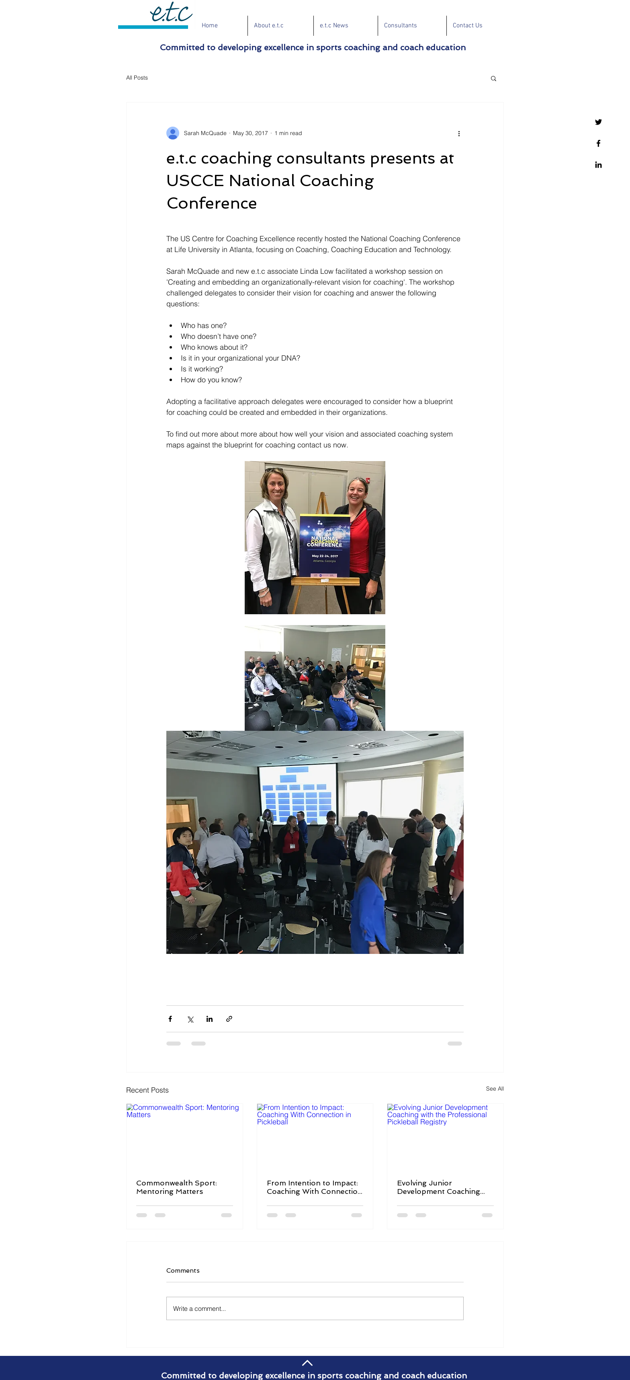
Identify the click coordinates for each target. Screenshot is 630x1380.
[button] (493, 78)
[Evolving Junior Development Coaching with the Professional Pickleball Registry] (445, 1136)
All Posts (137, 77)
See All (495, 1088)
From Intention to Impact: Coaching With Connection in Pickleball (314, 1187)
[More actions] (459, 133)
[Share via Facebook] (170, 1019)
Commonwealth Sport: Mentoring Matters (176, 1187)
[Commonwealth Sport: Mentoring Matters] (185, 1136)
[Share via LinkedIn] (209, 1019)
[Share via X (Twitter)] (190, 1019)
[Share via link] (229, 1019)
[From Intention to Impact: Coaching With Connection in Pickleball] (315, 1136)
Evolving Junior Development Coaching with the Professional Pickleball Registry (438, 1187)
